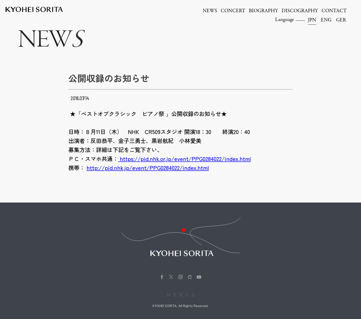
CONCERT (233, 11)
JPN (312, 20)
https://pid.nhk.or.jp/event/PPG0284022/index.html (184, 159)
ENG (326, 20)
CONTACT (334, 11)
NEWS (210, 11)
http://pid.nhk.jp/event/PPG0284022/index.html (148, 168)
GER (341, 20)
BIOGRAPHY (263, 11)
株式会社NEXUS (181, 294)
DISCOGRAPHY (300, 11)
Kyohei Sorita (34, 9)
